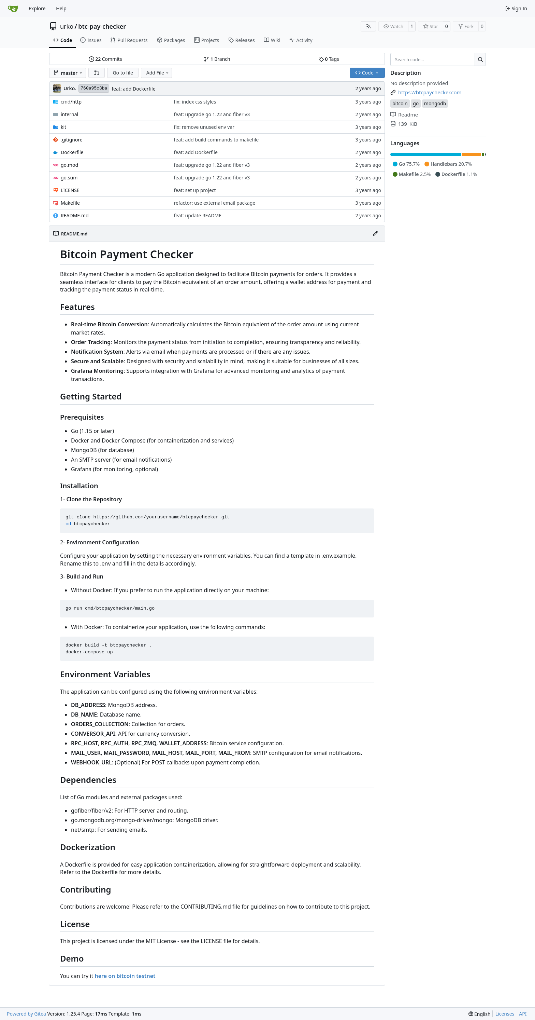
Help (61, 8)
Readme (404, 114)
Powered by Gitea (26, 1013)
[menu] (479, 1014)
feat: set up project (195, 190)
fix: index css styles (195, 101)
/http (71, 101)
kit (63, 127)
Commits (105, 59)
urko (66, 26)
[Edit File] (375, 234)
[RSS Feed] (368, 26)
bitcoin (400, 103)
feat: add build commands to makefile (216, 139)
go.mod (69, 165)
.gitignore (72, 139)
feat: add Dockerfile (133, 88)
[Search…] (480, 59)
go (416, 103)
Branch (217, 59)
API (522, 1013)
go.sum (69, 177)
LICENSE (70, 190)
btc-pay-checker (102, 26)
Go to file (123, 72)
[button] (96, 73)
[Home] (13, 8)
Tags (328, 59)
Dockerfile (72, 152)
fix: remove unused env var (204, 127)
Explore (37, 8)
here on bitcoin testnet (125, 976)
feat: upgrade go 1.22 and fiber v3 (212, 114)
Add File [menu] (158, 72)
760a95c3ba (94, 88)
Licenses (505, 1013)
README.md (75, 215)
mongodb (435, 103)
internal (69, 114)
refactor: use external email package (215, 203)
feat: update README (197, 215)
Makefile (70, 203)
